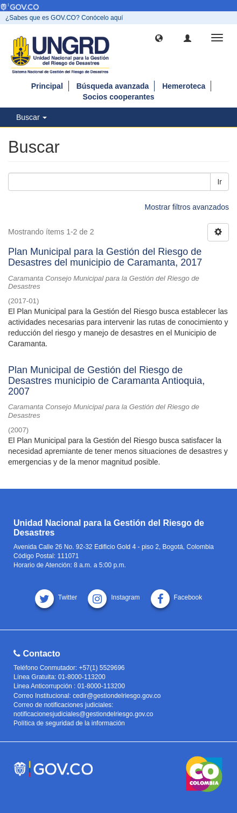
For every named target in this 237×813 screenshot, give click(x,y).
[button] (159, 37)
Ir (219, 181)
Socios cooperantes (118, 96)
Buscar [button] (31, 117)
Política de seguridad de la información (69, 723)
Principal (47, 86)
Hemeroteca (183, 86)
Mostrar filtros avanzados (187, 207)
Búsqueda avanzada (112, 86)
